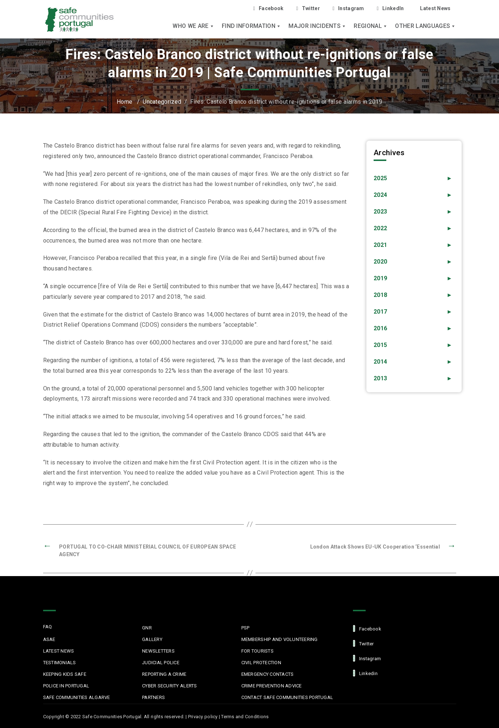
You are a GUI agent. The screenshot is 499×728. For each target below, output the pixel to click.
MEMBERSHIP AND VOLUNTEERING (279, 639)
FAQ (47, 626)
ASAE (49, 639)
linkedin (365, 673)
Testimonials (59, 662)
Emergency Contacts (267, 674)
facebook (367, 628)
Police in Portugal (66, 685)
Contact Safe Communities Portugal (287, 697)
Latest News (435, 8)
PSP (245, 627)
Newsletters (158, 651)
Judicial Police (160, 662)
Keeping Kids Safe (64, 674)
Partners (153, 697)
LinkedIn (390, 8)
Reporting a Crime (164, 674)
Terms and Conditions (245, 716)
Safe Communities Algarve (76, 697)
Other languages (425, 26)
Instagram (348, 8)
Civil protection (261, 662)
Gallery (152, 639)
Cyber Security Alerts (169, 685)
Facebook (268, 8)
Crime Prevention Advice (271, 685)
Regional (371, 26)
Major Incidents (317, 26)
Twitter (308, 8)
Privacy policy (203, 716)
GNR (147, 627)
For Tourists (257, 651)
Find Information (251, 26)
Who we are (193, 26)
